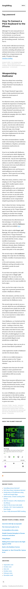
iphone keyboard (16, 65)
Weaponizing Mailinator (9, 74)
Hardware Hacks (18, 62)
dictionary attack (18, 406)
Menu (23, 5)
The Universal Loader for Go (10, 527)
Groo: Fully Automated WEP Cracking (15, 511)
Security (15, 405)
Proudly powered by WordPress (15, 586)
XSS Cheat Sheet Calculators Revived (14, 490)
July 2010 (6, 569)
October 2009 (8, 571)
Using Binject (6, 538)
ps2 (8, 67)
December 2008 (8, 575)
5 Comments (10, 413)
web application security (15, 411)
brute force (20, 405)
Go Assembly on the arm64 (10, 530)
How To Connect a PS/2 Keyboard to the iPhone (13, 24)
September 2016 (8, 564)
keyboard (23, 65)
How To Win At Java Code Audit (13, 505)
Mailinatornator (14, 410)
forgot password (6, 408)
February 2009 (8, 573)
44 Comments (13, 67)
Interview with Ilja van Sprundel (12, 524)
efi (18, 63)
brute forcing (5, 406)
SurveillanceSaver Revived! (12, 488)
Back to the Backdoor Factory (11, 547)
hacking (12, 408)
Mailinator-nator (6, 410)
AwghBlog (7, 6)
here (19, 226)
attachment (14, 63)
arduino (9, 63)
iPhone (4, 63)
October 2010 (7, 567)
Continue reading (7, 58)
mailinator (21, 408)
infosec (16, 408)
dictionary (11, 406)
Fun (12, 62)
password (4, 67)
